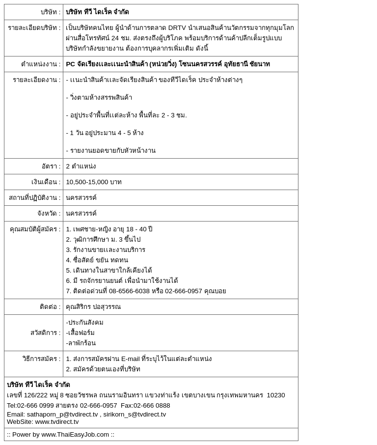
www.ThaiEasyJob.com (75, 434)
